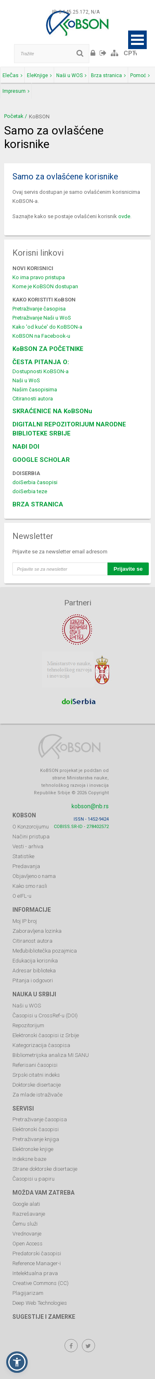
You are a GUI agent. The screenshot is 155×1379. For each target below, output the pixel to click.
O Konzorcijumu (30, 827)
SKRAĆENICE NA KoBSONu (52, 411)
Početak (14, 116)
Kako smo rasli (29, 886)
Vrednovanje (26, 1234)
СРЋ (130, 53)
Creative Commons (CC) (40, 1283)
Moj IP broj (24, 921)
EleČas (12, 75)
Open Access (27, 1243)
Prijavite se (128, 569)
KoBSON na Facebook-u (41, 336)
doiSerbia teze (29, 491)
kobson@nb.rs (90, 806)
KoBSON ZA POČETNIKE (47, 349)
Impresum (15, 91)
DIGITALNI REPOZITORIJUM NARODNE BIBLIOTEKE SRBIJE (69, 429)
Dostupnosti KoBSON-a (40, 371)
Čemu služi (25, 1224)
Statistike (23, 856)
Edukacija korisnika (35, 961)
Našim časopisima (34, 389)
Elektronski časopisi (35, 1129)
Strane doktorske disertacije (44, 1169)
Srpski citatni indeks (36, 1075)
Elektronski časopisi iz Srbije (45, 1035)
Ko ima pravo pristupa (38, 277)
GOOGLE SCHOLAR (41, 460)
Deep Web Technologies (39, 1303)
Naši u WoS (26, 380)
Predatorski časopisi (36, 1253)
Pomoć (140, 75)
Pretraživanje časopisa (39, 309)
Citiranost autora (32, 941)
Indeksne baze (29, 1159)
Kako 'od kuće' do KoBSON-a (47, 327)
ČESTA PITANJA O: (40, 362)
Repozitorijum (28, 1025)
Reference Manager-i (36, 1263)
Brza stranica (108, 75)
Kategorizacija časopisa (41, 1045)
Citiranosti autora (32, 398)
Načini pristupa (31, 836)
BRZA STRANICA (37, 504)
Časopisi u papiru (33, 1179)
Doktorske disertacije (36, 1085)
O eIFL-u (21, 896)
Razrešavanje (28, 1214)
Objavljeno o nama (34, 876)
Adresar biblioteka (34, 970)
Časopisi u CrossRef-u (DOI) (45, 1015)
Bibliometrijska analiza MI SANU (50, 1055)
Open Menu (137, 40)
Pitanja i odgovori (32, 980)
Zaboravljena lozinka (37, 931)
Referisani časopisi (34, 1065)
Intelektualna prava (35, 1273)
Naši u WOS (71, 75)
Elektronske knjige (32, 1149)
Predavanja (26, 866)
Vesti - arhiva (27, 846)
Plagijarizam (27, 1293)
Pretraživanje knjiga (35, 1139)
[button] (17, 1362)
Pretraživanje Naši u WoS (41, 318)
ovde (124, 216)
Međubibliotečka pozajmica (44, 951)
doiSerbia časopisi (34, 482)
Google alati (26, 1204)
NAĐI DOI (25, 446)
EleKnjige (39, 75)
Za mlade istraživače (37, 1095)
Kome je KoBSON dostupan (45, 286)
